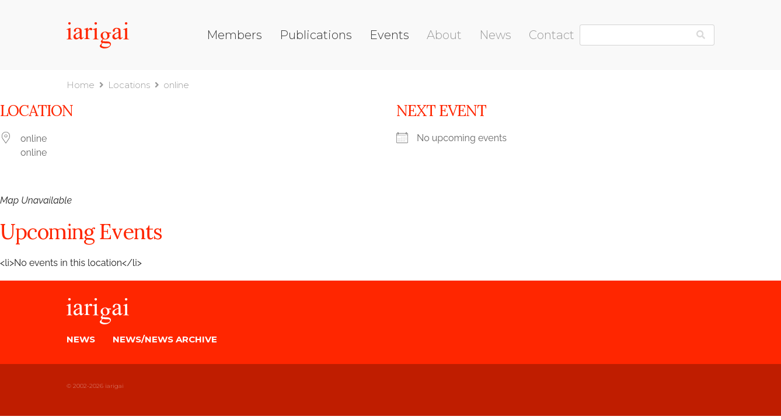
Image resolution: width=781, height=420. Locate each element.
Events (389, 35)
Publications (316, 35)
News (495, 35)
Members (234, 35)
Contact (551, 35)
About (444, 35)
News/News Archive (165, 339)
